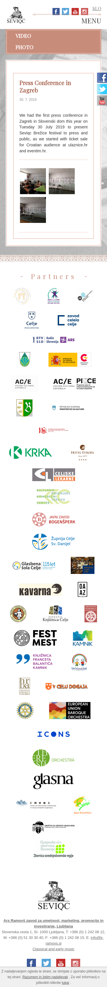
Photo (24, 47)
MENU (91, 21)
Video (23, 35)
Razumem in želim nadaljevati (45, 977)
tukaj (65, 983)
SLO (96, 8)
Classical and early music (53, 949)
